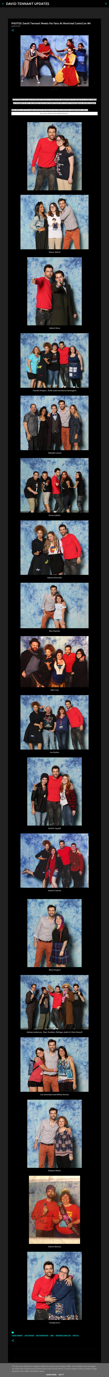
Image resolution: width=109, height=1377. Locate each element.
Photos (75, 1335)
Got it (61, 1375)
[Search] (52, 3)
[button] (12, 30)
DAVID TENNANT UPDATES (27, 4)
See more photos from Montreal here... (54, 113)
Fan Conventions (42, 1335)
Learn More (51, 1375)
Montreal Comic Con (63, 1335)
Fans (52, 1335)
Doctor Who (29, 1335)
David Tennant (17, 1335)
